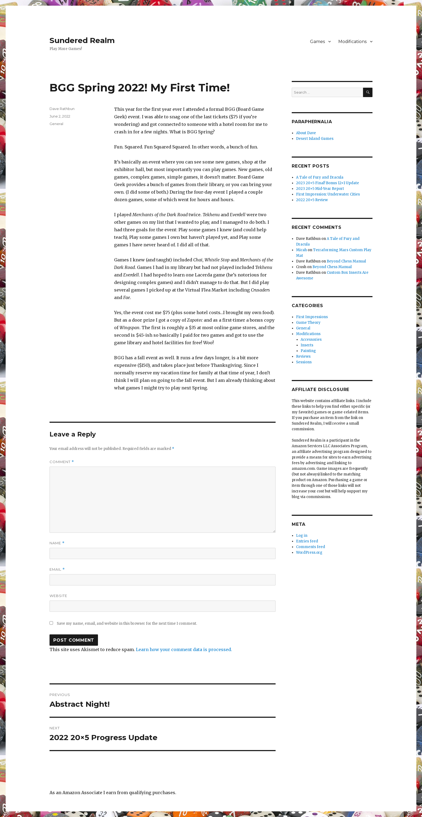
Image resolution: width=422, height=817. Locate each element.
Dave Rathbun (62, 108)
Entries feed (307, 541)
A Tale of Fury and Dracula (319, 177)
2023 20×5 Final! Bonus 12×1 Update (327, 183)
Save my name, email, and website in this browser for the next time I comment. (127, 623)
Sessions (304, 362)
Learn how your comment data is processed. (184, 649)
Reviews (303, 356)
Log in (301, 535)
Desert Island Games (314, 138)
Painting (308, 351)
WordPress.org (309, 552)
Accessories (311, 339)
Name (57, 543)
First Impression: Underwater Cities (328, 194)
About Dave (306, 133)
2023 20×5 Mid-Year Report (320, 188)
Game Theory (308, 322)
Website (58, 596)
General (56, 124)
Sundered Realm (82, 40)
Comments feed (310, 547)
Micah (301, 250)
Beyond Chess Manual (346, 261)
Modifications (352, 41)
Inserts (307, 345)
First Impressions (312, 317)
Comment (62, 462)
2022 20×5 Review (312, 200)
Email (57, 569)
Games (317, 41)
